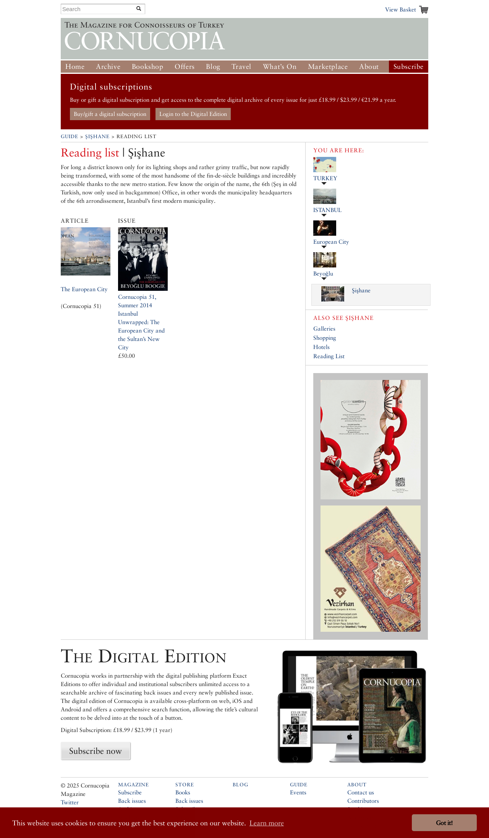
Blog (213, 66)
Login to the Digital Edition (193, 114)
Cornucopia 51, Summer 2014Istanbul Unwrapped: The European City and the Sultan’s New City (141, 322)
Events (298, 792)
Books (182, 792)
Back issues (132, 800)
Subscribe (408, 66)
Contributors (363, 800)
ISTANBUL (327, 210)
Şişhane (97, 136)
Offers (185, 66)
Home (74, 66)
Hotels (321, 347)
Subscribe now (95, 751)
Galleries (324, 328)
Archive (108, 66)
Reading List (329, 356)
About (369, 66)
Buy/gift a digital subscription (110, 114)
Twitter (70, 802)
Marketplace (328, 66)
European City (331, 241)
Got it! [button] (444, 823)
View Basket (400, 9)
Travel (241, 66)
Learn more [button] (266, 823)
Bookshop (148, 66)
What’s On (279, 66)
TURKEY (325, 178)
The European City (84, 289)
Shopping (324, 337)
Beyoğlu (323, 273)
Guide (69, 136)
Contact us (360, 792)
